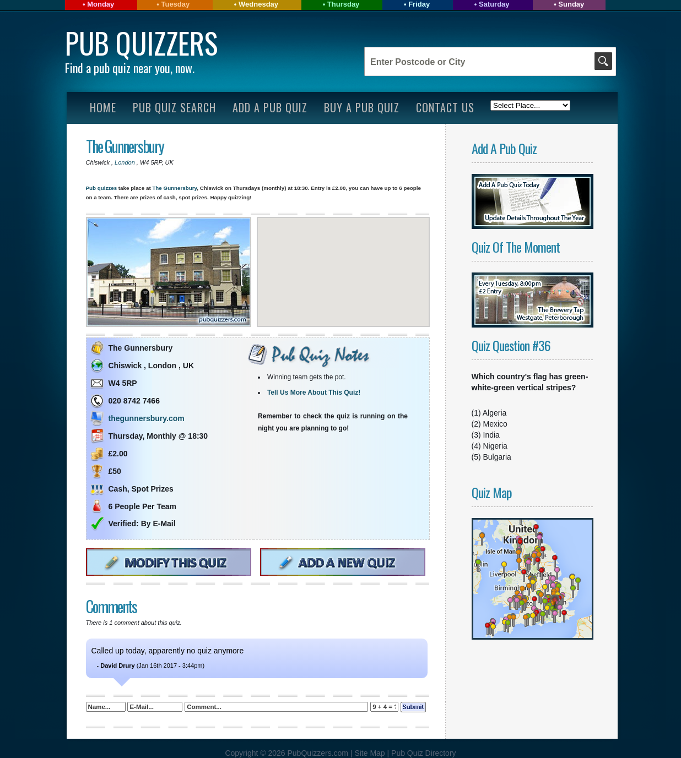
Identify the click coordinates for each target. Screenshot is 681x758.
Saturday (494, 4)
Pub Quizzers (141, 42)
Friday (419, 4)
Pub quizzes (101, 188)
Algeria (495, 412)
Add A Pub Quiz (270, 107)
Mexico (495, 423)
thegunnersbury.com (147, 418)
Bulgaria (497, 456)
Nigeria (495, 445)
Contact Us (445, 107)
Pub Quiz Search (174, 107)
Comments (111, 606)
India (491, 434)
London (126, 162)
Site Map (370, 753)
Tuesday (175, 4)
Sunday (571, 4)
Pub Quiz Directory (423, 753)
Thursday (343, 4)
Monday (100, 4)
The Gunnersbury (125, 146)
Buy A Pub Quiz (361, 107)
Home (103, 107)
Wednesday (258, 4)
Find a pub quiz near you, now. (129, 68)
